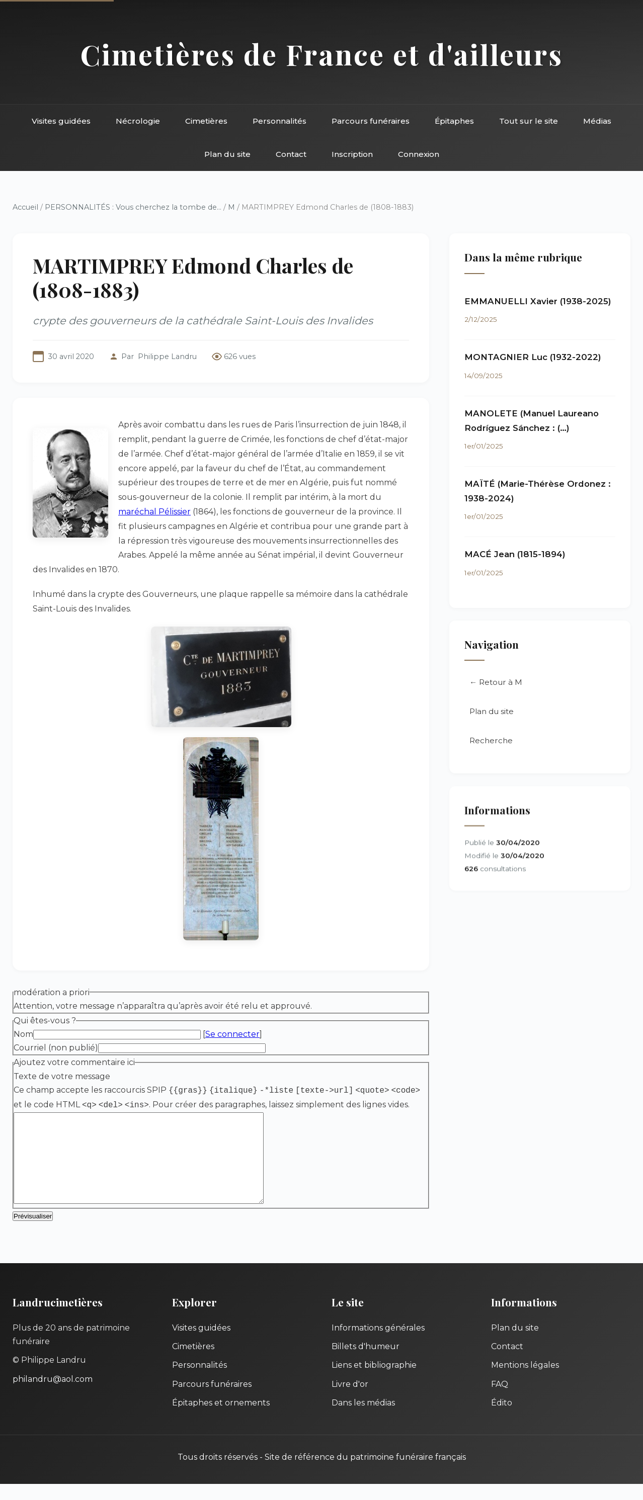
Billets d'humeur (365, 1362)
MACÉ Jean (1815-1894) (515, 555)
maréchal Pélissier (154, 511)
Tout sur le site (528, 121)
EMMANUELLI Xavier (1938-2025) (537, 301)
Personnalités (279, 121)
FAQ (499, 1400)
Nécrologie (138, 121)
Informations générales (378, 1344)
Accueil (25, 207)
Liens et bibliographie (374, 1381)
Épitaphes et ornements (221, 1419)
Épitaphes (454, 121)
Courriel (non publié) (56, 1047)
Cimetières (206, 121)
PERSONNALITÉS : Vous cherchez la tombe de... (133, 207)
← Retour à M (495, 682)
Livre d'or (350, 1400)
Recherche (491, 741)
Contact (291, 154)
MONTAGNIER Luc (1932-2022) (532, 357)
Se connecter (232, 1034)
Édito (501, 1419)
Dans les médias (363, 1419)
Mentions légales (525, 1381)
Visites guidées (61, 121)
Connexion (418, 154)
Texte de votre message (62, 1076)
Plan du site (227, 154)
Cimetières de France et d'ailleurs (322, 54)
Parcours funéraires (371, 121)
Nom (23, 1034)
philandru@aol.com (53, 1395)
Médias (597, 121)
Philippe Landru (167, 356)
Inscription (352, 154)
